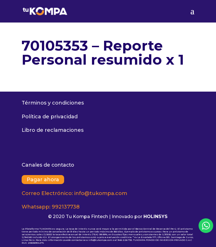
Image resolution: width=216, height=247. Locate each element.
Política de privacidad (50, 117)
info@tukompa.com (100, 193)
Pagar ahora (43, 179)
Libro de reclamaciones (53, 130)
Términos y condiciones (53, 103)
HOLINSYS (155, 216)
